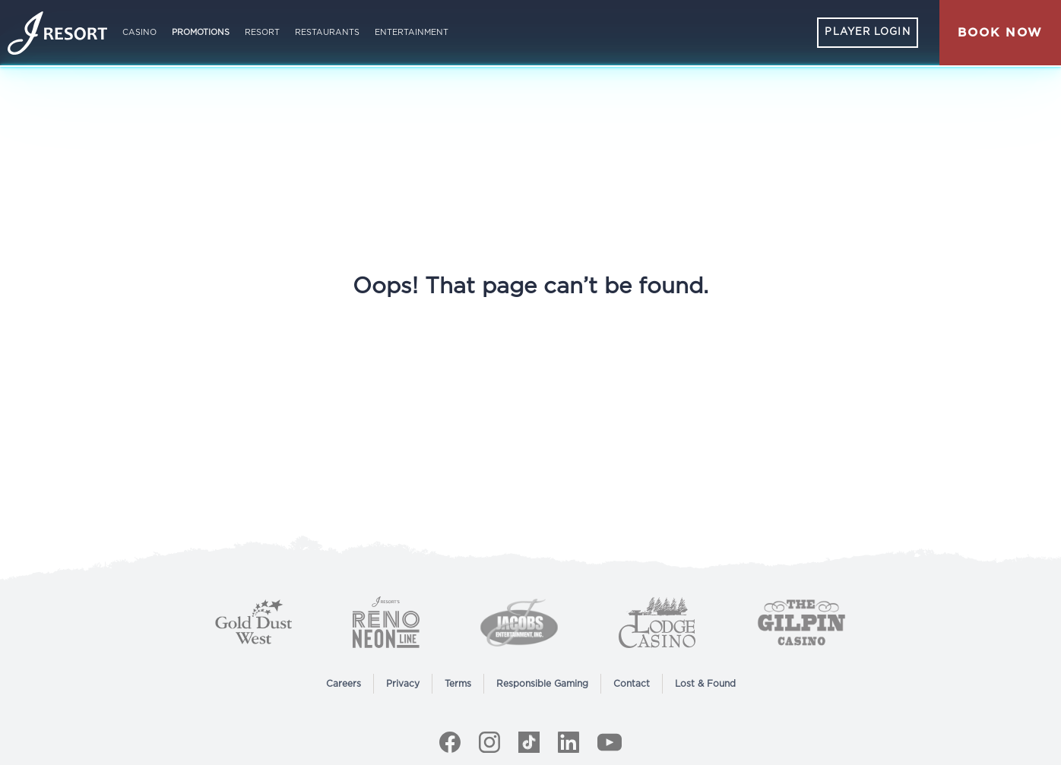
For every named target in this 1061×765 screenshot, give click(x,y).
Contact (631, 683)
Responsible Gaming (542, 683)
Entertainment (411, 32)
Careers (343, 683)
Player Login (867, 32)
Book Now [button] (1000, 33)
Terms (458, 683)
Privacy (403, 683)
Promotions (201, 32)
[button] (1000, 32)
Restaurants (327, 32)
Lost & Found (705, 683)
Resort (262, 32)
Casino (139, 32)
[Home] (57, 33)
